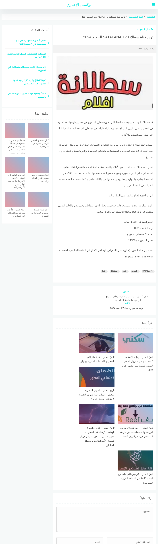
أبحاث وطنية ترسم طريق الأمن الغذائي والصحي (27, 95)
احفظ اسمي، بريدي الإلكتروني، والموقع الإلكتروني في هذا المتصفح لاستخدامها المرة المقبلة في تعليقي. (104, 490)
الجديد (134, 271)
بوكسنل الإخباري (79, 4)
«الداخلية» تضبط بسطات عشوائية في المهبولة (27, 69)
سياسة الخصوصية (86, 525)
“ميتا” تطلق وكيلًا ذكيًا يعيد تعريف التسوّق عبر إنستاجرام (29, 82)
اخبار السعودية (145, 29)
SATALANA (147, 271)
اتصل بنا (70, 525)
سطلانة (114, 271)
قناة (103, 271)
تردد (124, 271)
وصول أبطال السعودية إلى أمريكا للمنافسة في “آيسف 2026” (30, 42)
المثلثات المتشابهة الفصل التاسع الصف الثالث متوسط (26, 55)
